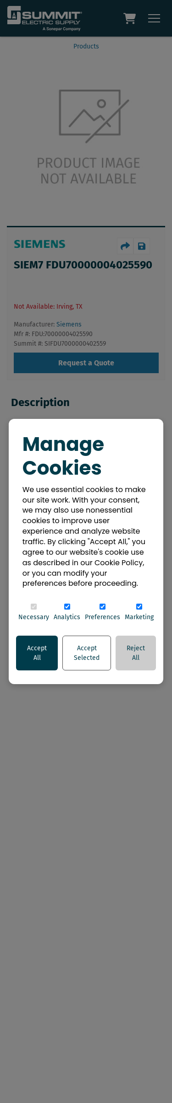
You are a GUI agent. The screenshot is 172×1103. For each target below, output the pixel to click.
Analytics (67, 612)
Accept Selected (87, 653)
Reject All (136, 653)
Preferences (102, 612)
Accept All (37, 653)
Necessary (33, 612)
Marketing (139, 612)
